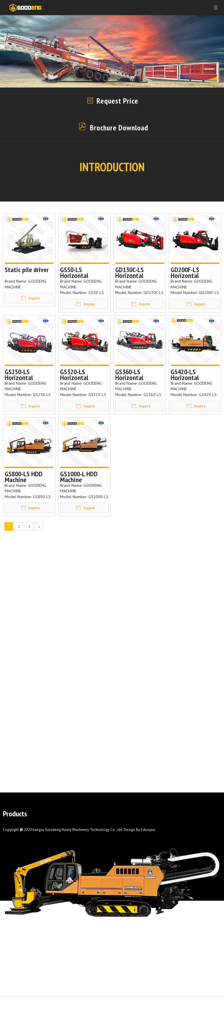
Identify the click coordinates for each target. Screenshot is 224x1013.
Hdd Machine (16, 827)
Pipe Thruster (17, 843)
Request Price (116, 101)
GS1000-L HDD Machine (79, 477)
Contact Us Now (199, 908)
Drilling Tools (17, 851)
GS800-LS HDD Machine (24, 477)
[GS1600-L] (112, 897)
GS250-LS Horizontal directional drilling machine (25, 375)
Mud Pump (14, 835)
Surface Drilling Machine (29, 867)
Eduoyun (148, 877)
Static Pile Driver (21, 859)
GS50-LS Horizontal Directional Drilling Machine (81, 273)
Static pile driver (27, 270)
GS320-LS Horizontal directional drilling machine (81, 375)
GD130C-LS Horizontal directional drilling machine (136, 273)
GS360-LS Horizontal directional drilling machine (136, 375)
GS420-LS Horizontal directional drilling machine (191, 375)
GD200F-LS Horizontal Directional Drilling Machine (192, 273)
